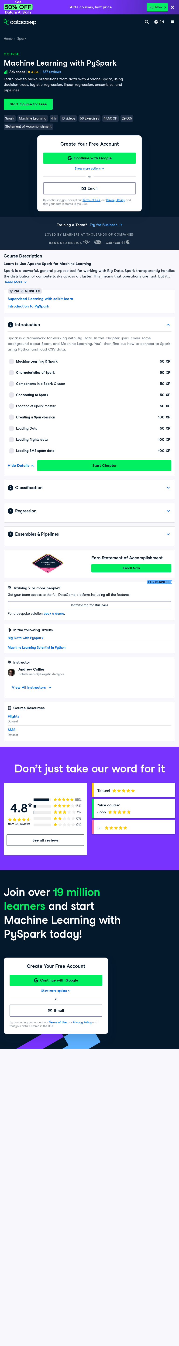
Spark (21, 38)
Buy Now (157, 7)
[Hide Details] (168, 325)
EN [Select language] (159, 22)
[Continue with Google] (89, 158)
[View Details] (168, 488)
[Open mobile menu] (172, 22)
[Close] (172, 8)
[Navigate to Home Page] (20, 21)
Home (8, 38)
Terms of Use (91, 200)
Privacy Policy (115, 200)
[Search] (147, 22)
